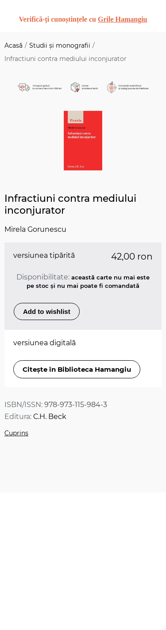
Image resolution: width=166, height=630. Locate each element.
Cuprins (16, 433)
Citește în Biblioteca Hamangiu (77, 369)
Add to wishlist (46, 311)
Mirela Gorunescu (35, 229)
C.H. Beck (49, 416)
